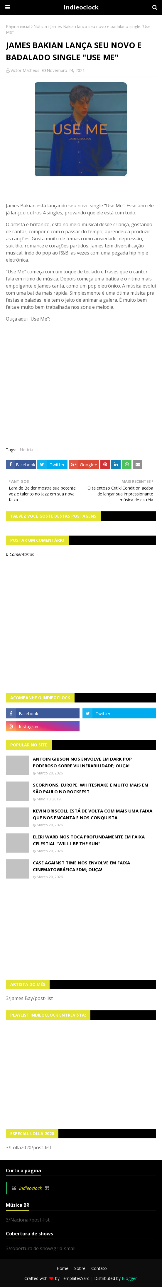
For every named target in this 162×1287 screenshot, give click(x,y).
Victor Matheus (25, 70)
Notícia (40, 26)
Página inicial (18, 26)
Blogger (129, 1278)
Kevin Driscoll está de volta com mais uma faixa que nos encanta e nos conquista (92, 814)
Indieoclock (81, 7)
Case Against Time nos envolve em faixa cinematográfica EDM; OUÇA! (81, 866)
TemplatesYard (75, 1278)
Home (62, 1268)
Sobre (79, 1268)
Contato (99, 1268)
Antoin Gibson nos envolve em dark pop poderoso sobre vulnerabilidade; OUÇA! (82, 762)
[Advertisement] (81, 929)
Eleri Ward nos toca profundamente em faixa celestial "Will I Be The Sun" (89, 840)
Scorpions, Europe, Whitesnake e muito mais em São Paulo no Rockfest (90, 788)
